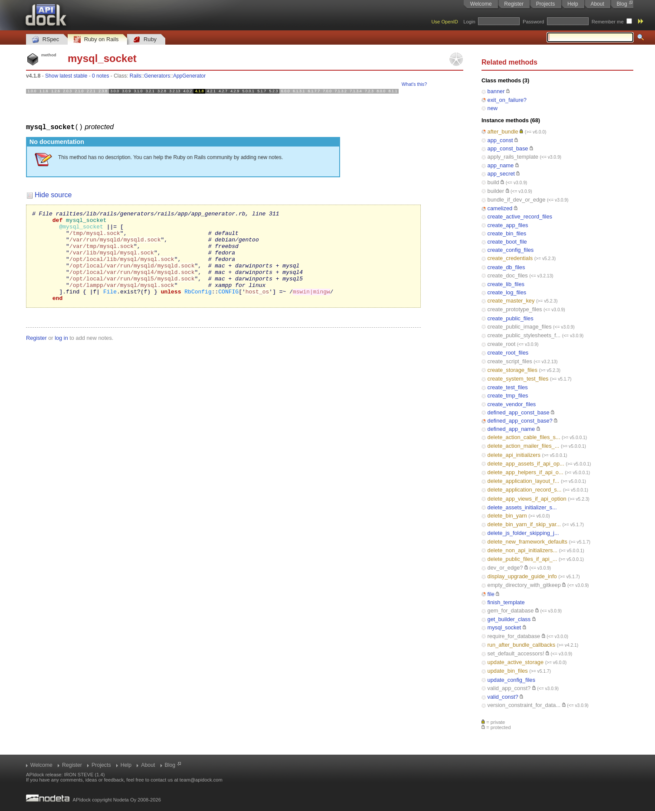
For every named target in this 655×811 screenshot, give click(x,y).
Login (469, 21)
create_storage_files (512, 370)
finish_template (506, 602)
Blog (622, 4)
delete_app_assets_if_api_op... (526, 463)
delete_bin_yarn (507, 515)
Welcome (481, 4)
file (491, 594)
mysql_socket (504, 627)
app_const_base (508, 148)
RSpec (45, 39)
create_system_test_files (518, 378)
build (493, 182)
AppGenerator (189, 76)
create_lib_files (506, 284)
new (493, 108)
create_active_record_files (520, 216)
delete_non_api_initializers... (523, 550)
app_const (500, 140)
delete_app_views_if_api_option (527, 498)
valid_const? (503, 697)
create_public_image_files (520, 326)
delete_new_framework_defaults (527, 541)
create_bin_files (507, 233)
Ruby (145, 39)
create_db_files (506, 267)
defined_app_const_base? (520, 420)
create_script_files (510, 361)
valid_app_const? (509, 688)
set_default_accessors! (516, 653)
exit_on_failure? (507, 100)
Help (572, 4)
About (597, 4)
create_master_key (511, 300)
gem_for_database (511, 610)
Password (533, 21)
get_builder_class (509, 619)
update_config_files (511, 680)
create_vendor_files (512, 404)
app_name (501, 165)
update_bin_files (508, 671)
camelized (500, 208)
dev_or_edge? (505, 567)
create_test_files (508, 387)
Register (514, 4)
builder (496, 191)
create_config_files (511, 250)
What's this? (414, 84)
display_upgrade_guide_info (522, 576)
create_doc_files (508, 275)
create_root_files (508, 352)
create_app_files (508, 225)
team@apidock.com (201, 779)
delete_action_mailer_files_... (524, 446)
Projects (545, 4)
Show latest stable (66, 76)
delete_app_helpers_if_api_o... (525, 472)
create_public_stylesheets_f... (524, 335)
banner (496, 91)
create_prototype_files (515, 309)
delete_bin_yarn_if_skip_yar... (524, 524)
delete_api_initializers (514, 455)
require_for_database (514, 636)
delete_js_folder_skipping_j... (523, 533)
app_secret (501, 173)
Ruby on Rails (96, 39)
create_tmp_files (508, 395)
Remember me (608, 21)
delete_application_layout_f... (524, 481)
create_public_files (511, 318)
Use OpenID (444, 21)
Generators (157, 76)
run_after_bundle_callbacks (522, 645)
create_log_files (507, 292)
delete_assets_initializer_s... (522, 507)
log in (61, 355)
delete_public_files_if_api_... (522, 559)
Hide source (53, 194)
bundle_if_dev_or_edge (517, 199)
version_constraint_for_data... (524, 705)
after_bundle (503, 131)
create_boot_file (507, 241)
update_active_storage (516, 662)
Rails (135, 76)
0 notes (100, 76)
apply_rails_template (513, 156)
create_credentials (510, 258)
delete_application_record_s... (525, 489)
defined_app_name (511, 429)
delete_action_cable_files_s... (524, 437)
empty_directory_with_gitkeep (524, 585)
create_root (502, 344)
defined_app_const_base (519, 412)
